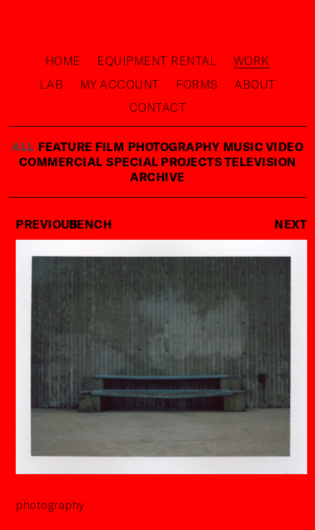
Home (63, 60)
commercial (61, 161)
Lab (51, 84)
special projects (165, 161)
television (260, 161)
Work (252, 60)
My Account (119, 84)
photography (174, 146)
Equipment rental (157, 60)
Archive (157, 176)
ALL (23, 146)
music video (263, 146)
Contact (157, 107)
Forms (197, 84)
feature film (81, 146)
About (255, 84)
